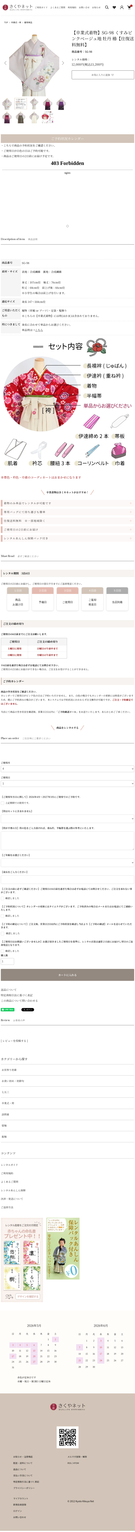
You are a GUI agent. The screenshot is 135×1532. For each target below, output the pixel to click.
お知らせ (96, 7)
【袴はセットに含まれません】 (17, 811)
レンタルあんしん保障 (13, 1190)
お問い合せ (84, 7)
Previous (5, 62)
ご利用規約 (7, 1173)
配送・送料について (23, 1463)
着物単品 (28, 22)
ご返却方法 (7, 1207)
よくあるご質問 (57, 7)
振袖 (4, 1136)
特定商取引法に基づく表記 (17, 995)
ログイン (17, 1510)
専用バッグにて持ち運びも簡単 (25, 512)
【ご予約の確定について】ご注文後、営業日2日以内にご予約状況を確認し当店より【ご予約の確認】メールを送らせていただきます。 (66, 925)
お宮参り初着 (9, 1070)
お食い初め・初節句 (13, 1081)
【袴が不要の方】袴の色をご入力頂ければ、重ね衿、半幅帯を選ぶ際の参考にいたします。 (48, 828)
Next (62, 62)
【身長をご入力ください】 (15, 872)
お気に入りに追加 (102, 74)
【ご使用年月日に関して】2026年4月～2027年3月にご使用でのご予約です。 (41, 796)
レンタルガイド (9, 1164)
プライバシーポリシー (24, 1488)
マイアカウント (20, 1498)
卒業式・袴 (16, 22)
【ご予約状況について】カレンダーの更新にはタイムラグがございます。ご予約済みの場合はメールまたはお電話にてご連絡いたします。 (67, 908)
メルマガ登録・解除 (77, 1456)
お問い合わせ (19, 1517)
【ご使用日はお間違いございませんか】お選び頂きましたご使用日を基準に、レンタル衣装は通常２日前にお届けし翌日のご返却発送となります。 (67, 943)
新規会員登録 (19, 1504)
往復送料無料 (25, 520)
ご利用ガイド (41, 7)
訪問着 (5, 1114)
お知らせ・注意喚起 (23, 1456)
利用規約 (72, 7)
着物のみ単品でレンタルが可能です (27, 503)
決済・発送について (12, 1198)
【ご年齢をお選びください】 (16, 855)
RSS (69, 1463)
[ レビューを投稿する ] (14, 1041)
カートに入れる (67, 975)
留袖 (4, 1125)
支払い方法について (23, 1475)
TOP (6, 22)
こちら (39, 330)
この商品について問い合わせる (19, 1001)
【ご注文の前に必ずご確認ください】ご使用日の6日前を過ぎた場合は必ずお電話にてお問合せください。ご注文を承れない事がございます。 (66, 890)
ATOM (76, 1463)
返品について (9, 990)
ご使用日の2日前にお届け (21, 529)
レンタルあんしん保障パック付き (26, 538)
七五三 (5, 1092)
